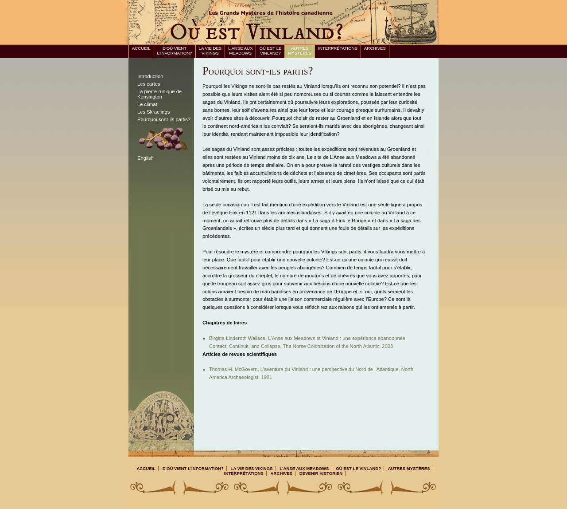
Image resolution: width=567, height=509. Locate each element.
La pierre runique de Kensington (159, 94)
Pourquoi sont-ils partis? (163, 119)
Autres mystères (299, 50)
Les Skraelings (153, 111)
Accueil (141, 48)
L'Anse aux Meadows (240, 50)
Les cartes (148, 84)
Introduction (150, 76)
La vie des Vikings (210, 50)
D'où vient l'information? (174, 50)
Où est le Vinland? (270, 50)
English (145, 158)
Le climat (147, 104)
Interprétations (337, 48)
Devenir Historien (320, 473)
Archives (375, 48)
